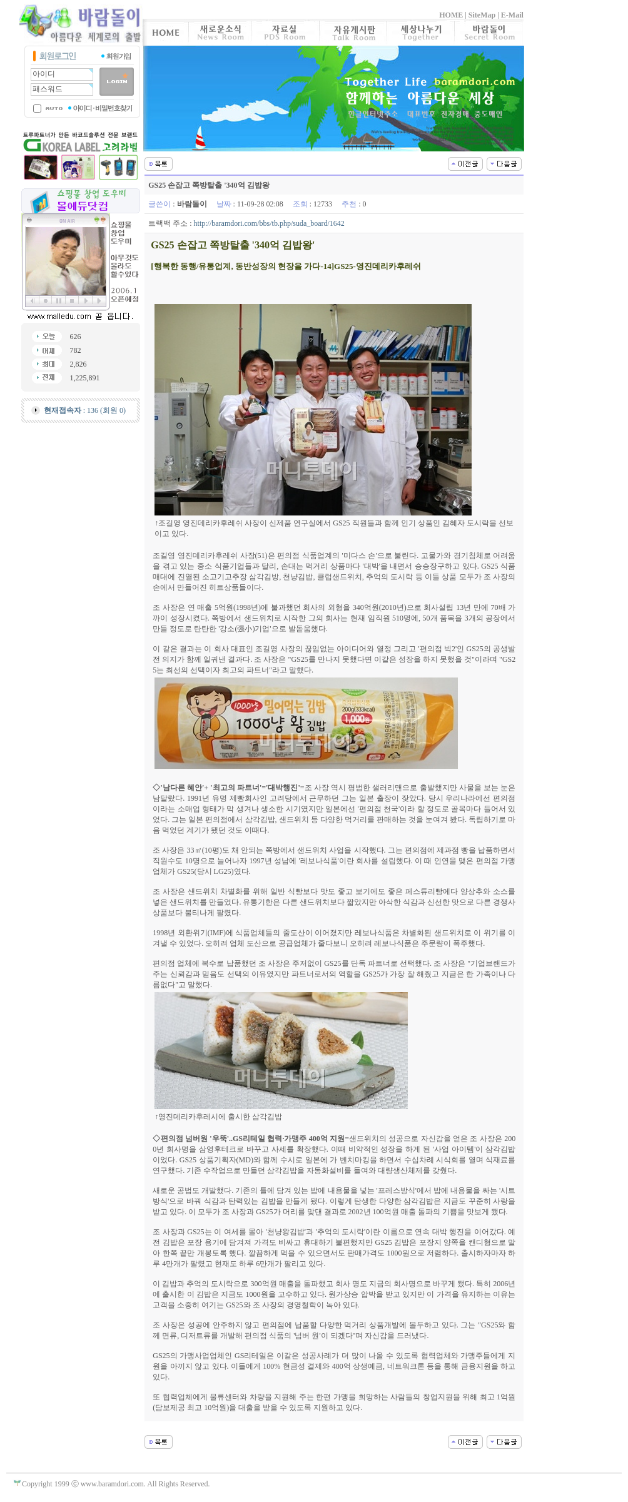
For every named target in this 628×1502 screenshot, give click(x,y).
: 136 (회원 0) (85, 410)
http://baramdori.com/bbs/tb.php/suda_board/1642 (269, 223)
